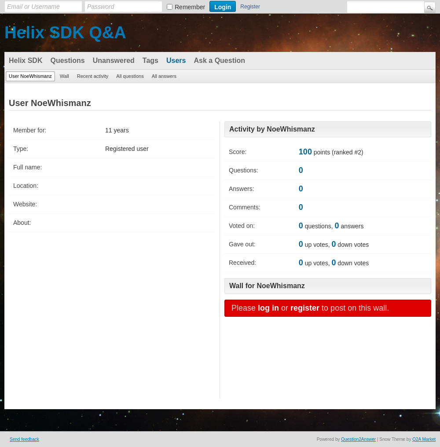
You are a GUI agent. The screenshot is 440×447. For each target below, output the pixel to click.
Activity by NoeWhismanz (272, 129)
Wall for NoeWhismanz (267, 285)
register (304, 308)
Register (250, 7)
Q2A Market (424, 439)
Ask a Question (219, 60)
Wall (64, 76)
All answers (164, 76)
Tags (150, 60)
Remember (190, 7)
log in (268, 308)
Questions (67, 60)
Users (176, 60)
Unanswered (114, 60)
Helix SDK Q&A (65, 32)
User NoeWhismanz (30, 76)
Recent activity (93, 76)
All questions (129, 76)
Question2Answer (358, 439)
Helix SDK (25, 60)
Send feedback (24, 439)
